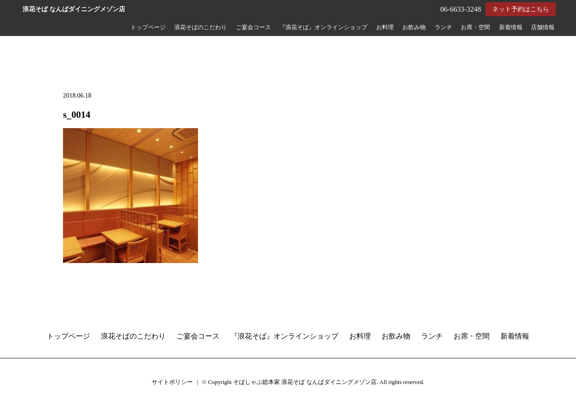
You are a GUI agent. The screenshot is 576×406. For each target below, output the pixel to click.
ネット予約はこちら (520, 9)
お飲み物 (414, 27)
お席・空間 (475, 27)
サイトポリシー (172, 382)
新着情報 (510, 27)
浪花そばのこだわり (200, 27)
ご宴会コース (253, 27)
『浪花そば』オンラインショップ (323, 27)
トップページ (148, 27)
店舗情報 (542, 27)
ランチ (443, 27)
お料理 (385, 27)
